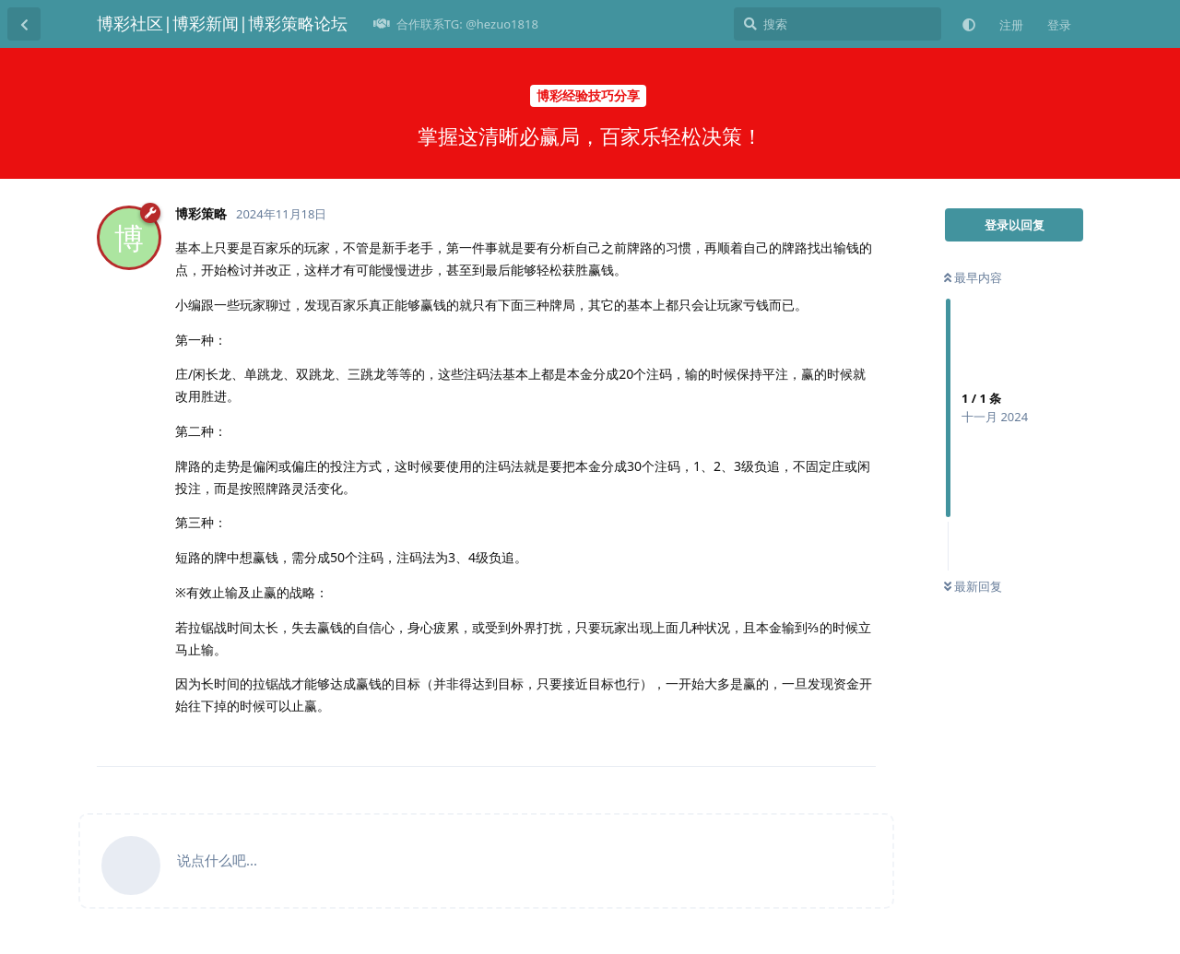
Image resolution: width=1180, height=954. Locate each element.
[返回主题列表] (24, 24)
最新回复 (973, 586)
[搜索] (837, 24)
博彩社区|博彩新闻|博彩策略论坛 (222, 23)
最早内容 (973, 277)
